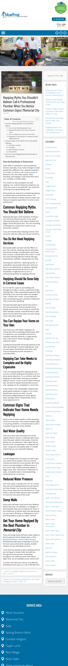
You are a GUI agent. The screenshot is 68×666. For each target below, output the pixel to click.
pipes (47, 329)
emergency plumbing (53, 225)
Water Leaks (49, 544)
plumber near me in (52, 342)
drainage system (51, 208)
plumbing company (52, 355)
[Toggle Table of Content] (36, 119)
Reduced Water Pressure (16, 149)
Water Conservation (52, 506)
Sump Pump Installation (54, 463)
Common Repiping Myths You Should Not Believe (19, 125)
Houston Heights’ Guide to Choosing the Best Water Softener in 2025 (55, 111)
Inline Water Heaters (52, 277)
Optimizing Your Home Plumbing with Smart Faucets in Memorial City (54, 92)
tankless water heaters (53, 472)
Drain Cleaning (50, 199)
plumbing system (51, 394)
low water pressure (52, 299)
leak (46, 286)
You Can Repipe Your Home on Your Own (22, 134)
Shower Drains (50, 446)
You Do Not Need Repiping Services (20, 128)
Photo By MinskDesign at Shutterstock (25, 121)
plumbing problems (52, 377)
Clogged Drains (50, 186)
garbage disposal (51, 256)
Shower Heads (50, 450)
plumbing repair (51, 381)
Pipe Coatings (50, 308)
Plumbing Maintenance (53, 368)
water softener (50, 565)
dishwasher (49, 195)
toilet (47, 476)
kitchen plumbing (51, 282)
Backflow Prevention (52, 151)
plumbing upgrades (52, 403)
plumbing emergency (53, 360)
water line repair (51, 552)
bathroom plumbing (52, 156)
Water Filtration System (53, 511)
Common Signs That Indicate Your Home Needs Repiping (21, 142)
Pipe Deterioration (52, 312)
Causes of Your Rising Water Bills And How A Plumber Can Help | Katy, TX (21, 580)
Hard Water (49, 264)
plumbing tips (50, 398)
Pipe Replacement (52, 325)
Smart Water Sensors (53, 455)
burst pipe (49, 177)
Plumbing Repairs (51, 385)
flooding (48, 240)
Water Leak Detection (53, 539)
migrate (48, 303)
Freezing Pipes (50, 245)
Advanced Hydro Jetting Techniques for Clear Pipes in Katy (55, 102)
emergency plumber (52, 221)
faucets (48, 236)
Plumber (48, 334)
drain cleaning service (53, 203)
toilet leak (48, 481)
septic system (50, 420)
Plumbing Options (51, 372)
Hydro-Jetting (50, 273)
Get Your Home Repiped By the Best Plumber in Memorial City (21, 155)
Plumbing (48, 351)
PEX (31, 391)
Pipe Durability (50, 316)
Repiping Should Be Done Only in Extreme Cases (22, 131)
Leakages (12, 147)
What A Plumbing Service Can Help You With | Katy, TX (20, 572)
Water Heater (50, 519)
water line (49, 548)
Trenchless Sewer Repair (54, 489)
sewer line (49, 429)
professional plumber (53, 411)
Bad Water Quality (15, 145)
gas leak (48, 260)
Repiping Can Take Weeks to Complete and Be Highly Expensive (23, 137)
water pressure (50, 556)
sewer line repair (51, 433)
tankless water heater (53, 468)
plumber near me (51, 338)
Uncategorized (50, 494)
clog (46, 182)
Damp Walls (12, 152)
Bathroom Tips (50, 160)
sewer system (50, 442)
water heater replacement (54, 535)
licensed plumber (51, 295)
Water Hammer (51, 515)
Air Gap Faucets (51, 147)
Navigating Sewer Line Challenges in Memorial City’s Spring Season (53, 129)
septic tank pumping (52, 424)
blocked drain (50, 173)
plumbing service (51, 390)
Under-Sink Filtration (52, 498)
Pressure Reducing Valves (54, 407)
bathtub (48, 164)
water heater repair (52, 531)
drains (47, 212)
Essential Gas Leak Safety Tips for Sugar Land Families (54, 120)
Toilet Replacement (52, 485)
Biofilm (47, 169)
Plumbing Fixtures (51, 364)
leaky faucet (49, 290)
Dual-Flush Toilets (51, 216)
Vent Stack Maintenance (54, 502)
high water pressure (52, 269)
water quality (50, 561)
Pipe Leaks (49, 321)
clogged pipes (50, 190)
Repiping (48, 416)
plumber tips (50, 347)
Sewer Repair (50, 437)
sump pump (49, 459)
